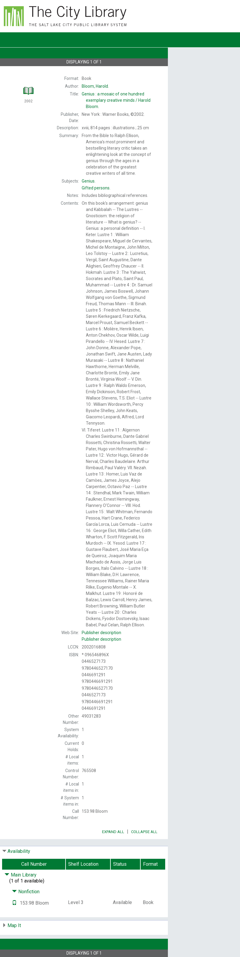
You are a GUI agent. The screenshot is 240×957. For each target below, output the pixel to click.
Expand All (113, 832)
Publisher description (101, 632)
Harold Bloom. (116, 100)
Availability (18, 851)
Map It (14, 925)
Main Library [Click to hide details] (20, 875)
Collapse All (144, 832)
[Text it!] (14, 903)
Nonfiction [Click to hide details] (26, 891)
